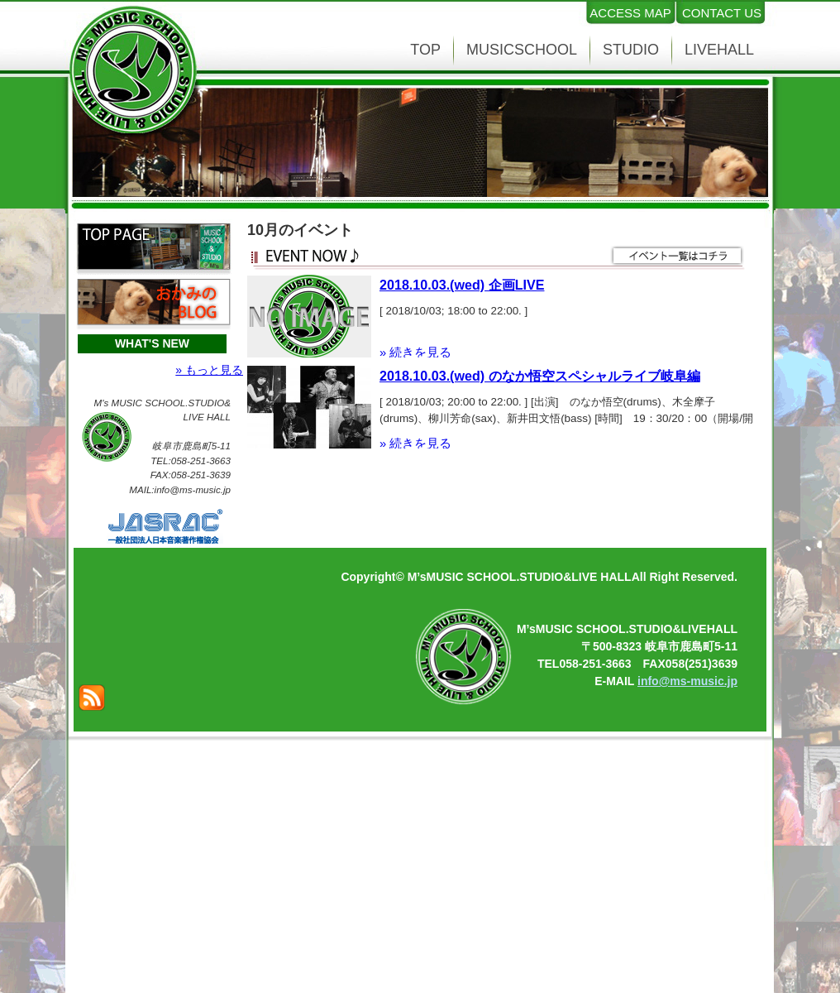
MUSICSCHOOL (521, 49)
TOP (425, 49)
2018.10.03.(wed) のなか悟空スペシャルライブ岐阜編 (539, 375)
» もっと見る (209, 370)
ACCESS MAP (630, 13)
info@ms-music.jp (687, 681)
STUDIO (631, 49)
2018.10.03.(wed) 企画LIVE (461, 284)
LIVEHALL (719, 49)
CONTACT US (721, 13)
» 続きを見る (415, 352)
